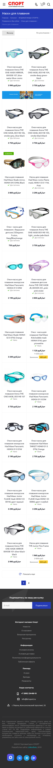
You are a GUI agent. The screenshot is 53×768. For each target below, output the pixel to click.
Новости (26, 626)
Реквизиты (26, 681)
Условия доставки (26, 653)
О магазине (26, 630)
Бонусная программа (26, 634)
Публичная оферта (26, 661)
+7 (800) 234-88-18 (28, 693)
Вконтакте (19, 758)
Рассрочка (26, 638)
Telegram (26, 758)
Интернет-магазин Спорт (26, 622)
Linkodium (32, 747)
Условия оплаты (26, 649)
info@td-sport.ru (29, 699)
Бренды (26, 677)
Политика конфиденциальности (26, 657)
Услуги (26, 673)
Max (33, 758)
